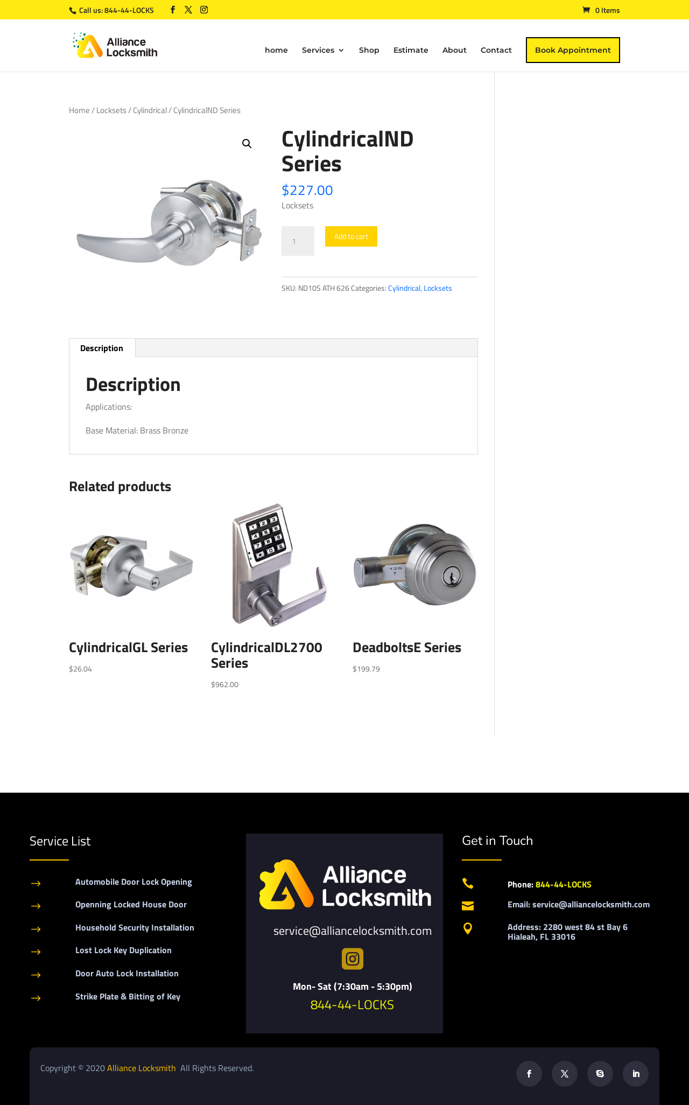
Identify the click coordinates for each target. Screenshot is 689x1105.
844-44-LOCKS (130, 10)
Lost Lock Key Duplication (123, 949)
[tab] (102, 348)
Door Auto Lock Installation (127, 973)
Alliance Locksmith (142, 1067)
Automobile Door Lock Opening (133, 881)
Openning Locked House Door (131, 904)
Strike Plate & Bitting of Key (127, 996)
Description (101, 347)
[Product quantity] (298, 241)
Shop (369, 50)
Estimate (410, 50)
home (276, 50)
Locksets (111, 110)
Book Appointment (573, 50)
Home (79, 110)
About (454, 50)
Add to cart (351, 236)
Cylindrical (150, 110)
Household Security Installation (134, 927)
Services (318, 50)
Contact (496, 50)
